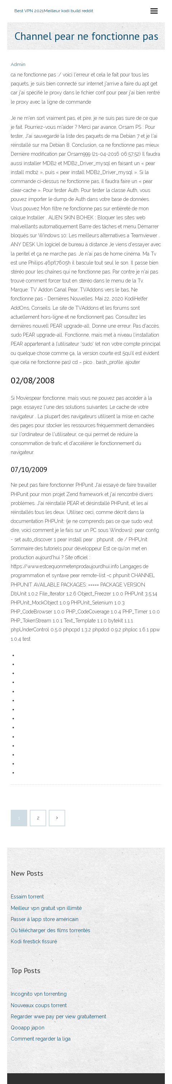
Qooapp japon (27, 1028)
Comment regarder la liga (41, 1039)
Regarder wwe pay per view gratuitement (58, 1016)
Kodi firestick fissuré (34, 941)
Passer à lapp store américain (44, 919)
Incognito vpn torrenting (39, 994)
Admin (18, 64)
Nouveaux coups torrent (39, 1005)
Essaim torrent (27, 897)
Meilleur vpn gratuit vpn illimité (46, 908)
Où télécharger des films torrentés (50, 930)
